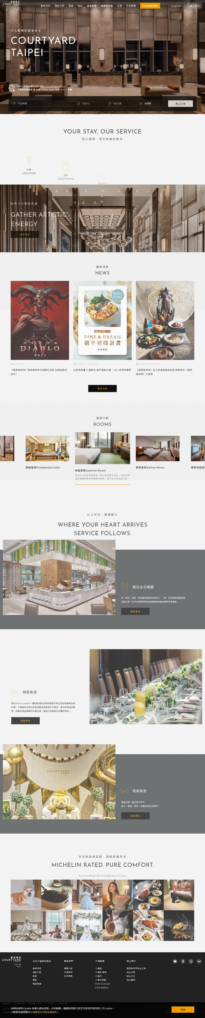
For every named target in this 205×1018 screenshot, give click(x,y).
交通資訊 (68, 972)
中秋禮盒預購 (150, 5)
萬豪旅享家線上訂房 (136, 968)
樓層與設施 (107, 5)
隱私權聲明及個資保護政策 (42, 1012)
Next (202, 460)
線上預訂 (195, 5)
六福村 (98, 976)
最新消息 (45, 5)
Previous (3, 460)
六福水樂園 (100, 979)
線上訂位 (131, 976)
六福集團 (99, 960)
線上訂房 (131, 972)
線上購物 (131, 979)
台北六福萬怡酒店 (42, 960)
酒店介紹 (59, 5)
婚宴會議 (92, 5)
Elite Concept (102, 983)
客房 (71, 5)
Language (177, 5)
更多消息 (102, 388)
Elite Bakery (102, 987)
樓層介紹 (68, 968)
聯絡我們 (68, 960)
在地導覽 (131, 5)
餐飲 (80, 5)
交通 (119, 5)
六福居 (98, 968)
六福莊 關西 (101, 972)
